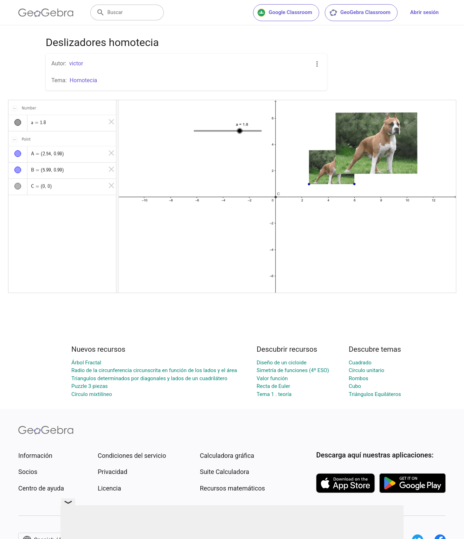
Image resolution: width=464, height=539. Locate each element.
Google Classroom (284, 12)
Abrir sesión (424, 12)
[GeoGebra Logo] (45, 12)
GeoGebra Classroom (360, 12)
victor (76, 63)
